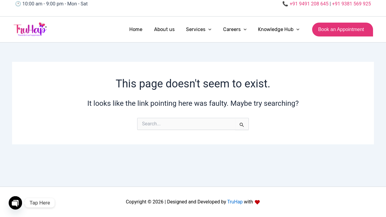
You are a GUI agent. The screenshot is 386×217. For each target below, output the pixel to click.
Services (204, 29)
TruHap (234, 202)
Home (144, 29)
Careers (238, 29)
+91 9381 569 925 (351, 4)
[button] (213, 29)
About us (171, 29)
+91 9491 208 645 (309, 4)
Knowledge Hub (279, 29)
